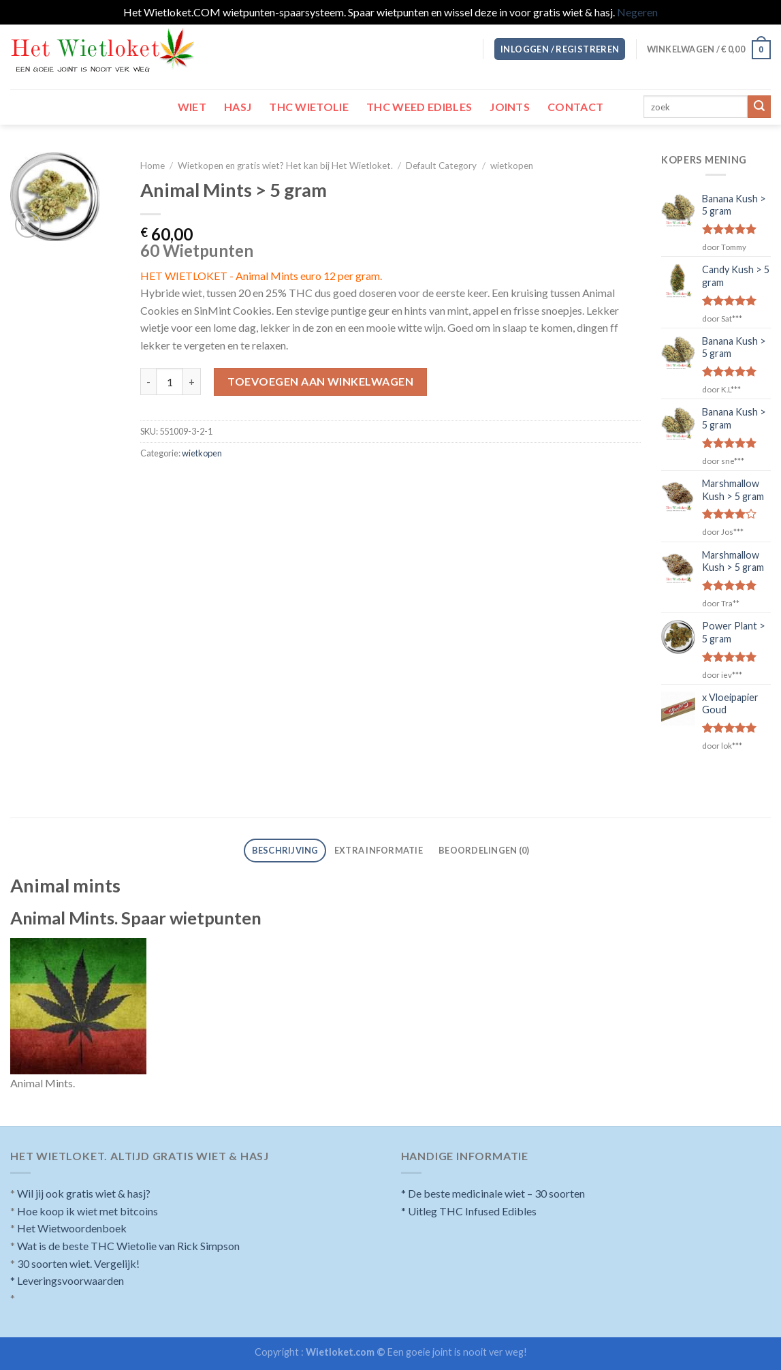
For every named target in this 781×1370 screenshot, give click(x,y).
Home (152, 165)
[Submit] (759, 107)
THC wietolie (309, 106)
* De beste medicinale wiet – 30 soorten (493, 1193)
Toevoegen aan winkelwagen (320, 381)
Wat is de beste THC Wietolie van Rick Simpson (128, 1245)
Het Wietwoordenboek (72, 1227)
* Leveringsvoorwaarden (67, 1280)
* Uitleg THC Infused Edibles (469, 1210)
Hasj (237, 106)
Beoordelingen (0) (484, 850)
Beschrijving (285, 850)
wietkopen (511, 165)
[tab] (285, 850)
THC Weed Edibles (419, 106)
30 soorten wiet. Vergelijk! (78, 1263)
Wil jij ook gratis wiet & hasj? (83, 1193)
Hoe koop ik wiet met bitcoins (87, 1210)
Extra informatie (378, 850)
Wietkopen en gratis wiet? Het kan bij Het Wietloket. (285, 165)
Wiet (192, 106)
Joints (510, 106)
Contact (575, 106)
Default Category (441, 165)
